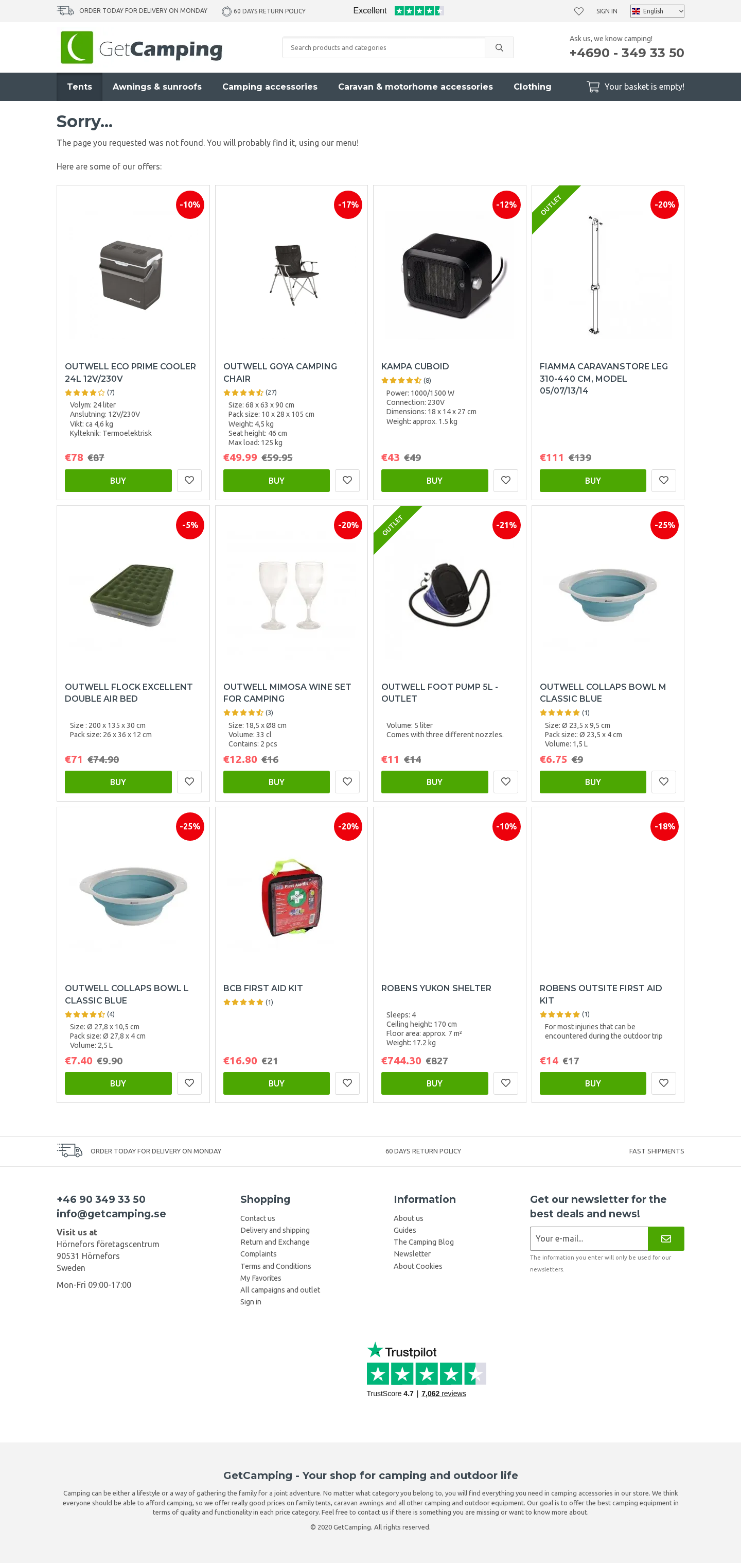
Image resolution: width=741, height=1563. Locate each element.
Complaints (258, 1254)
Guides (405, 1230)
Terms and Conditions (275, 1266)
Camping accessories (269, 87)
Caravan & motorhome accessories (415, 87)
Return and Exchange (275, 1242)
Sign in (606, 11)
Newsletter (412, 1254)
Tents (79, 87)
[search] (499, 47)
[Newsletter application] (589, 1239)
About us (409, 1218)
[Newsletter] (666, 1239)
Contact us (257, 1218)
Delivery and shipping (275, 1230)
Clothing (533, 87)
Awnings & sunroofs (157, 87)
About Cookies (418, 1266)
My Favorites (260, 1278)
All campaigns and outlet (280, 1290)
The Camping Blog (424, 1242)
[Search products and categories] (384, 47)
